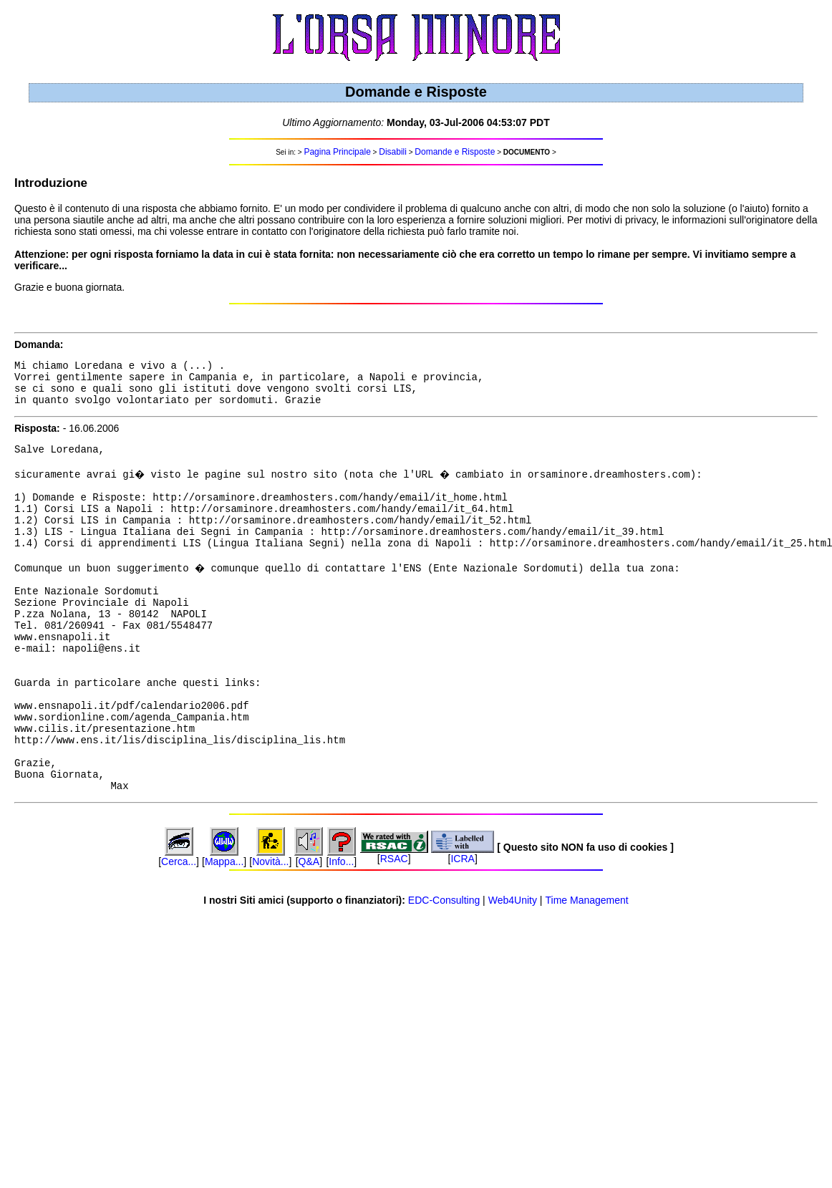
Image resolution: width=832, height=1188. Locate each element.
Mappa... (224, 930)
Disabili (393, 152)
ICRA (462, 927)
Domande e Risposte (455, 152)
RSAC (394, 927)
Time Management (587, 969)
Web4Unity (512, 969)
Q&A (309, 930)
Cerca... (178, 930)
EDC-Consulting (444, 969)
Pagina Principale (337, 152)
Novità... (270, 930)
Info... (341, 930)
